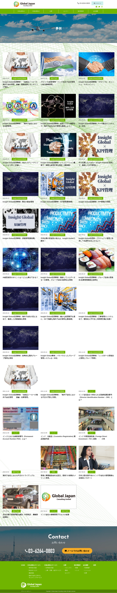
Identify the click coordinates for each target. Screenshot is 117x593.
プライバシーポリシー (26, 591)
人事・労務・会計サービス (53, 570)
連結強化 (31, 573)
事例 (66, 570)
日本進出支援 (49, 567)
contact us (97, 3)
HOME (23, 565)
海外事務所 (81, 11)
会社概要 (95, 11)
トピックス (68, 567)
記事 (51, 11)
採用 (94, 565)
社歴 (85, 573)
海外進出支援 (33, 567)
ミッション (87, 570)
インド (77, 570)
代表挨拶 (87, 567)
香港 (76, 567)
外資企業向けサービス (50, 565)
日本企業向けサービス (33, 565)
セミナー (65, 11)
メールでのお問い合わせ (77, 551)
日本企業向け (21, 11)
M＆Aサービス (33, 570)
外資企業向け (36, 11)
